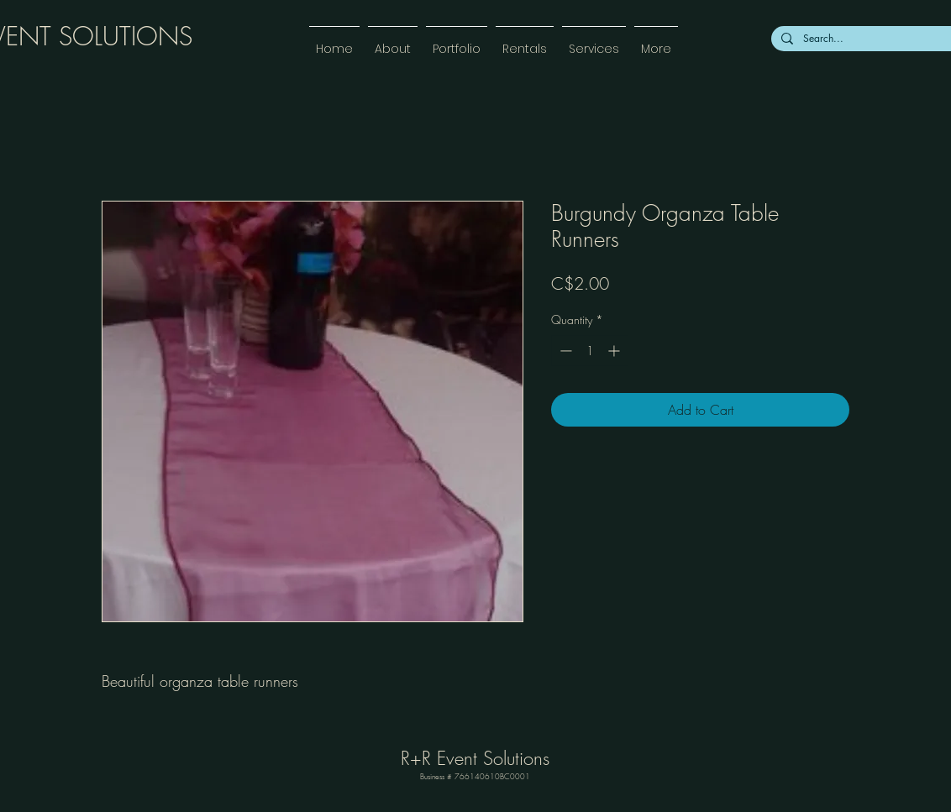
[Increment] (615, 350)
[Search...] (875, 38)
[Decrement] (564, 350)
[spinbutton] (590, 350)
